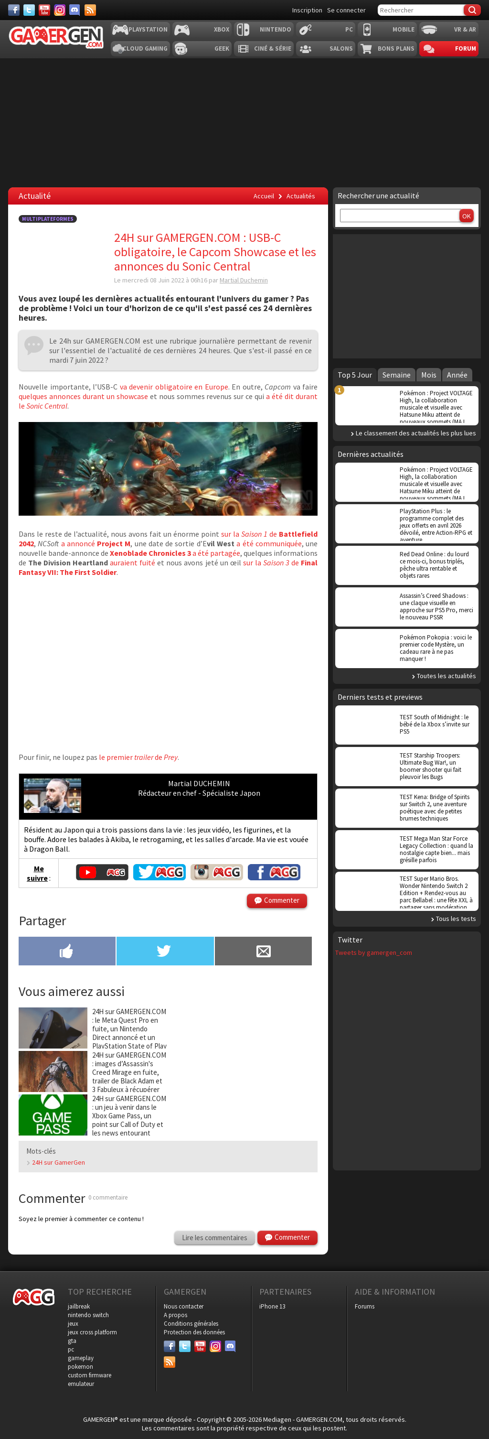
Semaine (397, 374)
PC (349, 29)
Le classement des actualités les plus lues (416, 433)
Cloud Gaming (145, 48)
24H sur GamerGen (58, 1162)
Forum (465, 48)
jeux (73, 1324)
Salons (341, 48)
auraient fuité (131, 562)
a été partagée (175, 553)
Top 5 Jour (355, 374)
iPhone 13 (272, 1306)
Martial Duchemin (244, 280)
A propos (175, 1315)
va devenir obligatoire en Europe (174, 386)
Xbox (221, 29)
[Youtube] (44, 10)
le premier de (137, 757)
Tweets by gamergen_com (373, 952)
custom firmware (89, 1375)
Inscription (307, 10)
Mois (428, 374)
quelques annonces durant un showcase (83, 396)
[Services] (90, 10)
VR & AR (465, 29)
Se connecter (346, 10)
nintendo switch (88, 1315)
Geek (221, 48)
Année (457, 374)
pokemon (80, 1367)
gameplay (81, 1358)
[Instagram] (59, 10)
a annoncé (96, 543)
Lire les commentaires (214, 1237)
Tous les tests (456, 918)
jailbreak (79, 1306)
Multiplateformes (48, 219)
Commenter (281, 900)
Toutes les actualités (446, 675)
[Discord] (75, 10)
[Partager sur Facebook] (67, 952)
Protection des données (194, 1332)
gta (72, 1341)
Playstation (148, 29)
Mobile (404, 29)
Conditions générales (191, 1324)
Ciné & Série (272, 48)
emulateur (81, 1384)
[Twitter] (29, 10)
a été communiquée (268, 543)
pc (71, 1349)
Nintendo (275, 29)
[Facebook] (14, 10)
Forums (364, 1306)
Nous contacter (183, 1306)
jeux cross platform (92, 1332)
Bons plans (396, 48)
